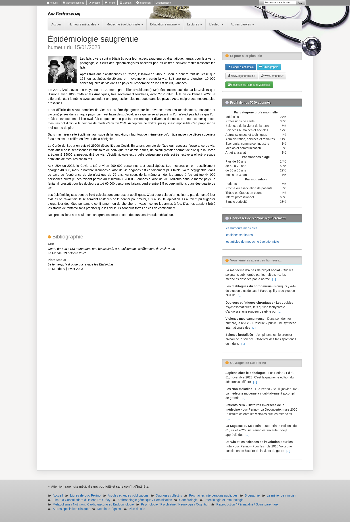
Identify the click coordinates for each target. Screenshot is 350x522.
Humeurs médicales (84, 24)
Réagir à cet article (241, 67)
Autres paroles (242, 24)
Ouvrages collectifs (169, 495)
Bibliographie (268, 67)
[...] (274, 279)
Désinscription (163, 2)
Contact (125, 2)
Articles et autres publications (128, 495)
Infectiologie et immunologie (224, 500)
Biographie (252, 495)
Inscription (143, 2)
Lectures (194, 24)
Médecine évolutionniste (124, 24)
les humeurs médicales (241, 228)
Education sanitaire (165, 24)
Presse (94, 2)
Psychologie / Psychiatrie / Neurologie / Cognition (175, 504)
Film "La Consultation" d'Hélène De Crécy (81, 500)
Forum (110, 2)
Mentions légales (73, 2)
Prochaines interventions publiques (213, 495)
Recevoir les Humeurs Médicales (249, 84)
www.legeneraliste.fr (241, 75)
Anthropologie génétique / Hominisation (145, 500)
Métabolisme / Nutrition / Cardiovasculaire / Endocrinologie (93, 504)
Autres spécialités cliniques (71, 509)
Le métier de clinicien (281, 495)
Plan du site (137, 509)
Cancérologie (188, 500)
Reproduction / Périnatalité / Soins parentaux (247, 504)
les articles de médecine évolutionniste (252, 241)
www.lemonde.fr (272, 75)
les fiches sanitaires (239, 235)
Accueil (52, 2)
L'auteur (216, 24)
